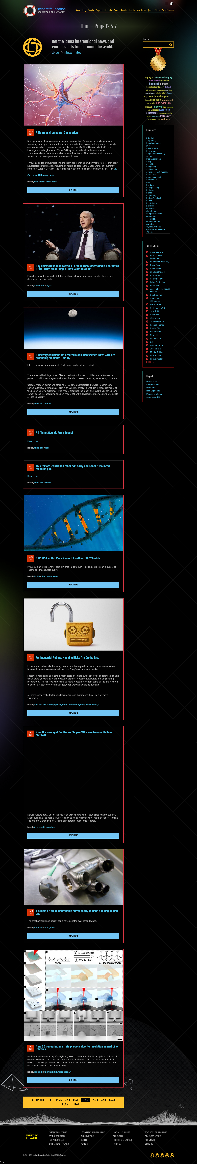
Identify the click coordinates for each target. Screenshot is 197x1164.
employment (73, 704)
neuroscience (50, 827)
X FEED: (52, 1136)
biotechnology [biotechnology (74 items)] (152, 87)
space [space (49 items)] (149, 116)
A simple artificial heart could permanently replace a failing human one (77, 912)
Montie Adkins (156, 352)
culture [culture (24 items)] (166, 90)
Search (171, 45)
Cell (115, 168)
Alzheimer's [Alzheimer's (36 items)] (157, 78)
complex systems (154, 214)
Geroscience (151, 381)
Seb (152, 342)
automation (151, 180)
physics (49, 285)
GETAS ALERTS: (150, 1132)
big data (150, 185)
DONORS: (116, 1136)
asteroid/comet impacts (157, 172)
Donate (124, 10)
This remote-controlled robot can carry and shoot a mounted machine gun (73, 468)
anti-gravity (151, 167)
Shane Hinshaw (157, 321)
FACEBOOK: (53, 1132)
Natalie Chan (156, 328)
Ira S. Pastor (155, 355)
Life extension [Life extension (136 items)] (163, 103)
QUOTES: (148, 1144)
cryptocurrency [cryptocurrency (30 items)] (161, 90)
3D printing (48, 1072)
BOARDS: (148, 1136)
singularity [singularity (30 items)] (169, 113)
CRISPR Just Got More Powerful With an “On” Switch (68, 558)
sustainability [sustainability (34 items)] (156, 116)
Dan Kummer (156, 295)
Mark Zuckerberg (153, 159)
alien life (48, 403)
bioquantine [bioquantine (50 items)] (164, 81)
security (55, 576)
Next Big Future (153, 391)
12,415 (67, 1100)
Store (157, 10)
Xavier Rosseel (39, 182)
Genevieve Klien (39, 285)
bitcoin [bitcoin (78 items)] (161, 87)
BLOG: (83, 1136)
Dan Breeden (155, 268)
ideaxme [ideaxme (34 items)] (147, 100)
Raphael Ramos (157, 325)
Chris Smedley (156, 359)
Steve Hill (154, 335)
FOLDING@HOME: (119, 1140)
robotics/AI (49, 483)
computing (151, 216)
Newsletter (141, 10)
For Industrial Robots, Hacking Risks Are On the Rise (67, 657)
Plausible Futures (154, 394)
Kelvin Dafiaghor (157, 282)
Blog (84, 10)
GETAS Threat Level (32, 1137)
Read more (73, 190)
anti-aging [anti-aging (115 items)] (166, 77)
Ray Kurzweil (152, 148)
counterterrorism (153, 221)
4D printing (151, 140)
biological (150, 190)
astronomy (151, 174)
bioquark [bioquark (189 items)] (154, 84)
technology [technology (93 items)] (165, 116)
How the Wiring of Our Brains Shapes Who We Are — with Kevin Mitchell (74, 734)
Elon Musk (151, 151)
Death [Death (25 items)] (170, 90)
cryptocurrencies (153, 227)
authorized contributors (73, 53)
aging (148, 161)
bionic (149, 193)
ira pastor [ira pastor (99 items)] (151, 103)
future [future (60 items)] (164, 93)
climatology (151, 211)
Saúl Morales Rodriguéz (156, 257)
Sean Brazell (155, 332)
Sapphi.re (63, 1155)
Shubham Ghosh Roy (159, 262)
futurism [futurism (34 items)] (169, 93)
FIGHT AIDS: (54, 1140)
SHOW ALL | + (150, 362)
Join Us (132, 10)
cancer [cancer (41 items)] (154, 90)
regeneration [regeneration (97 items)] (152, 113)
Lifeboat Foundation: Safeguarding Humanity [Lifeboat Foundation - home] (44, 10)
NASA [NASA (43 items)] (164, 107)
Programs (99, 10)
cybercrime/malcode (61, 704)
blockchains (151, 203)
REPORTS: (85, 1140)
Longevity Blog (153, 384)
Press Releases (168, 10)
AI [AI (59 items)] (152, 78)
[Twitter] (157, 1155)
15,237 (65, 1104)
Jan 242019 (31, 133)
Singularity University (155, 153)
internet (88, 704)
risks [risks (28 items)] (164, 113)
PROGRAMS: (149, 1140)
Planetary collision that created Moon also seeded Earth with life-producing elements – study (76, 356)
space (47, 448)
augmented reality (154, 177)
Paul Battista (38, 927)
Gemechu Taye (156, 279)
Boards (91, 10)
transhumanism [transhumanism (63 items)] (154, 119)
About (78, 10)
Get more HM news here (40, 175)
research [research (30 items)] (160, 113)
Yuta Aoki (154, 311)
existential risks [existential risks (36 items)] (150, 93)
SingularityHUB (153, 397)
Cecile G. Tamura (157, 308)
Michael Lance (38, 403)
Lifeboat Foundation (39, 1155)
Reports (108, 10)
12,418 (95, 1100)
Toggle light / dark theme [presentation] (171, 3)
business (150, 206)
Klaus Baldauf (156, 304)
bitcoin (149, 200)
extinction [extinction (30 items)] (158, 93)
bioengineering (152, 187)
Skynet (149, 156)
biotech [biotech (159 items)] (164, 84)
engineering (81, 704)
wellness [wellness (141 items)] (165, 119)
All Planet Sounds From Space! (54, 432)
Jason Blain (155, 349)
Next (76, 1104)
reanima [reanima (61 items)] (155, 110)
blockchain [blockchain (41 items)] (168, 87)
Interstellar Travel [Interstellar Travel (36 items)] (167, 100)
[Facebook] (152, 1155)
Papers (116, 10)
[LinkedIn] (162, 1155)
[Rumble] (172, 1155)
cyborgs (149, 232)
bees (148, 182)
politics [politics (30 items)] (150, 110)
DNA (148, 146)
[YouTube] (167, 1155)
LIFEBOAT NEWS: (87, 1132)
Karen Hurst (155, 285)
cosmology (151, 219)
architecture (151, 169)
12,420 (112, 1100)
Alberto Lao (155, 318)
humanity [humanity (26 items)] (170, 97)
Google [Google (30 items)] (146, 97)
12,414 (59, 1100)
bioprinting (151, 195)
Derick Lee (37, 704)
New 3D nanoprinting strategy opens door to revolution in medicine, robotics (77, 1048)
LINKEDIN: (116, 1132)
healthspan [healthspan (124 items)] (162, 96)
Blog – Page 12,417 (99, 26)
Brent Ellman (155, 338)
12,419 (103, 1100)
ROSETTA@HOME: (55, 1144)
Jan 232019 (31, 734)
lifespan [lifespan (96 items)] (148, 106)
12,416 (76, 1100)
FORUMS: (116, 1144)
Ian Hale (37, 576)
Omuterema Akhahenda (155, 299)
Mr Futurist (151, 387)
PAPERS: (84, 1144)
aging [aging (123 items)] (148, 77)
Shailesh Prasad (157, 272)
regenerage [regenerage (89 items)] (164, 110)
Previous (39, 1100)
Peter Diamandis (153, 143)
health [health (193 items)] (152, 96)
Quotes (150, 10)
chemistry (150, 208)
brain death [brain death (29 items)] (149, 90)
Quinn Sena (155, 265)
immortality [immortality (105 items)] (155, 99)
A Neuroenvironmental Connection (57, 132)
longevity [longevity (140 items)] (157, 106)
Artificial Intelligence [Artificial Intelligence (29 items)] (154, 81)
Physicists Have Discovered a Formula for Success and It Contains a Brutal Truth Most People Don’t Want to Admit (77, 267)
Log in (58, 53)
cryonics (150, 224)
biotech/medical (51, 182)
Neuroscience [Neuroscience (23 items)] (170, 107)
